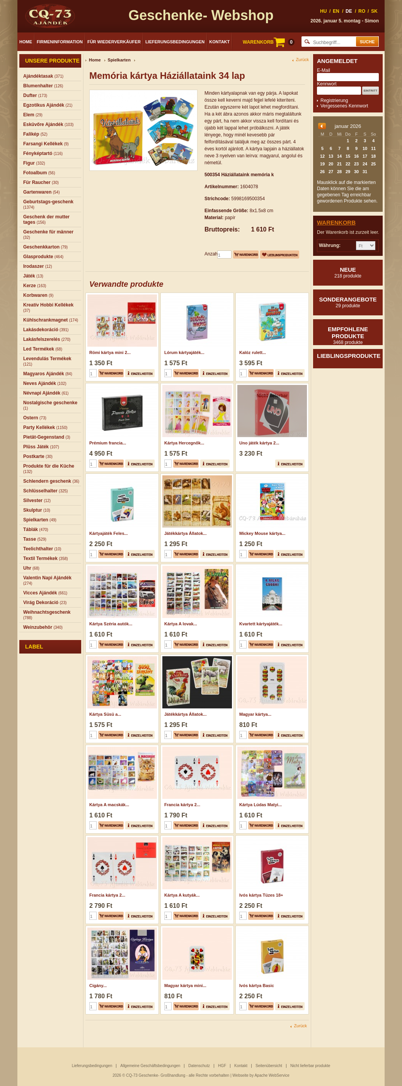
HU (323, 11)
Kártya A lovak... (180, 623)
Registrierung (334, 100)
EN (336, 11)
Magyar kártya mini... (185, 985)
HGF (222, 1066)
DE (349, 11)
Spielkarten (119, 60)
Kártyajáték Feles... (108, 533)
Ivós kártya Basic (256, 985)
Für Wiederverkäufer (114, 41)
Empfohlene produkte (348, 335)
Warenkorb (336, 222)
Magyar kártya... (255, 714)
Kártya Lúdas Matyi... (260, 804)
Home (25, 41)
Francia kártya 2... (182, 804)
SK (374, 11)
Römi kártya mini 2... (110, 352)
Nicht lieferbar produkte (310, 1066)
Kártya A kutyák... (182, 895)
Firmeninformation (60, 41)
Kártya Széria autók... (110, 623)
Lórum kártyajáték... (184, 352)
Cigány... (98, 985)
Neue (348, 272)
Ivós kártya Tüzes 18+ (261, 895)
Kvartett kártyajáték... (260, 623)
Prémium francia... (107, 443)
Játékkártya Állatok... (185, 533)
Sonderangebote (348, 302)
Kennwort (327, 84)
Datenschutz (199, 1066)
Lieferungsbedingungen (174, 41)
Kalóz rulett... (252, 352)
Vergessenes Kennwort (344, 106)
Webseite (240, 1075)
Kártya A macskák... (109, 804)
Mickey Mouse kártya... (262, 533)
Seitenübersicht (269, 1066)
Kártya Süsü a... (105, 714)
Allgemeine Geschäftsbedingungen (150, 1066)
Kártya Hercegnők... (184, 443)
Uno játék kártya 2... (259, 443)
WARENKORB (269, 42)
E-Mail (323, 70)
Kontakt (219, 41)
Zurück (302, 60)
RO (361, 11)
